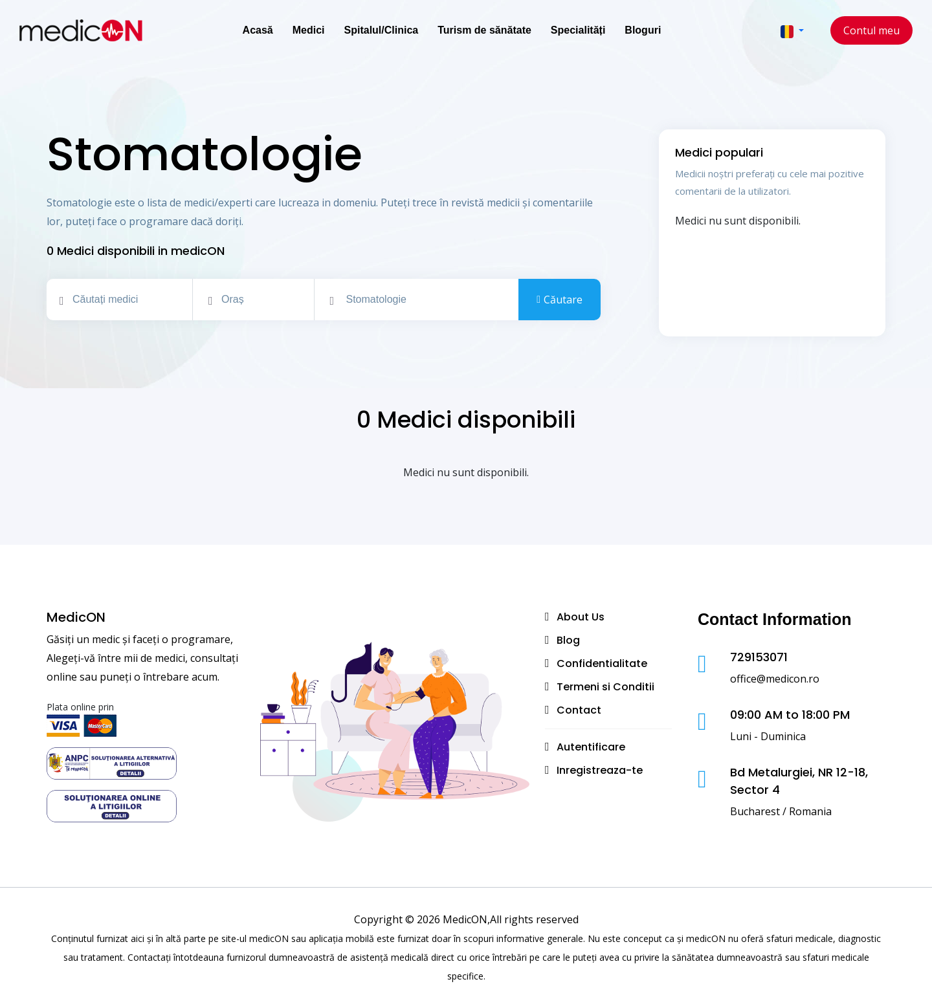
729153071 (759, 657)
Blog (568, 640)
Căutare (559, 300)
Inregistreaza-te (600, 770)
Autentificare (591, 747)
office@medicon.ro (774, 679)
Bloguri (643, 30)
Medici (309, 30)
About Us (581, 616)
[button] (792, 30)
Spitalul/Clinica (381, 30)
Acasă (258, 30)
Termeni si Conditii (605, 686)
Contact (579, 710)
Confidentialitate (602, 663)
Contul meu (871, 30)
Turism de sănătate (484, 30)
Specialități (578, 30)
